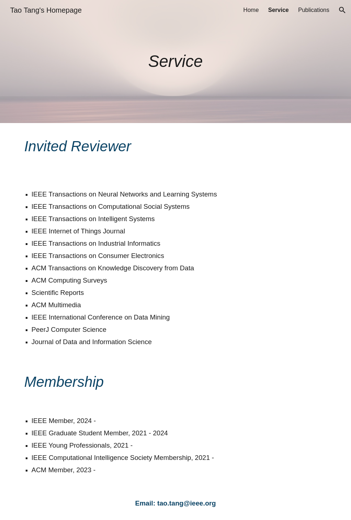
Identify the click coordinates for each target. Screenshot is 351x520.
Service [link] (278, 10)
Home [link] (251, 10)
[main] (175, 61)
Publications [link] (313, 10)
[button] (342, 10)
